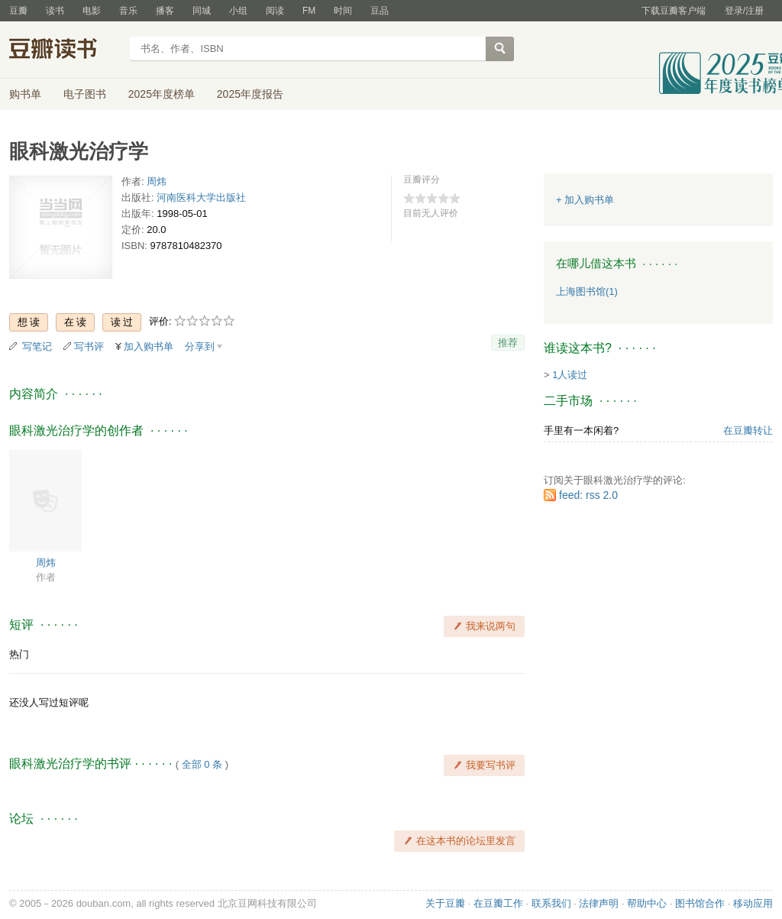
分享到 (200, 346)
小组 (238, 10)
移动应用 (753, 903)
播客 (165, 10)
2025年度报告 (250, 94)
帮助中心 (647, 903)
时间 (343, 10)
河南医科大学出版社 (201, 197)
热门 (19, 654)
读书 (55, 10)
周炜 (156, 181)
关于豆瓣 (445, 903)
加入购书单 (148, 346)
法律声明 (599, 903)
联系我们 (551, 903)
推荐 (508, 342)
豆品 (379, 10)
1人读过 (569, 374)
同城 (201, 10)
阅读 (275, 10)
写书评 (89, 346)
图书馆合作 (700, 903)
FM (308, 10)
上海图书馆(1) (587, 291)
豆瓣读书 (64, 50)
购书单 (25, 94)
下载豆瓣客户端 (673, 10)
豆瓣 (18, 10)
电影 (91, 10)
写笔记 (37, 346)
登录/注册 (744, 10)
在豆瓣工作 (498, 903)
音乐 (128, 10)
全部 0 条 (202, 764)
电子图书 (84, 94)
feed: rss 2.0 (588, 495)
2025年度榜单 (161, 94)
